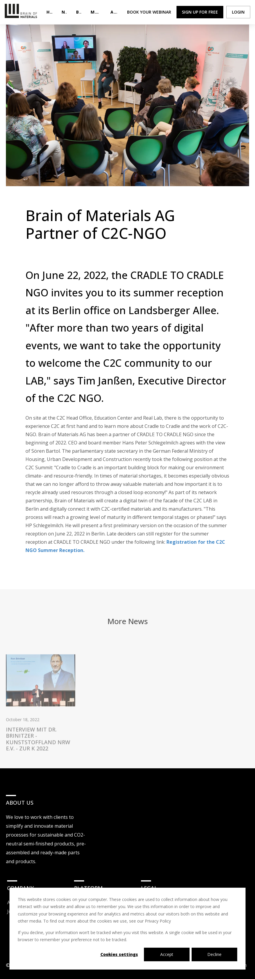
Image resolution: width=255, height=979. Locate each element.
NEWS (64, 12)
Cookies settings (119, 954)
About (113, 12)
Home (49, 12)
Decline (214, 954)
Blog (78, 12)
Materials (96, 12)
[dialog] (127, 929)
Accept (166, 954)
